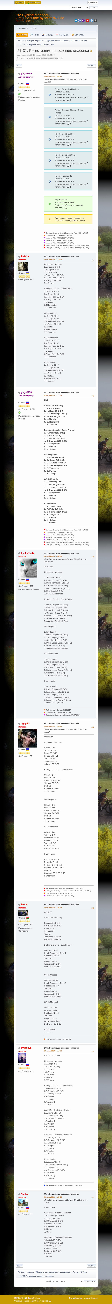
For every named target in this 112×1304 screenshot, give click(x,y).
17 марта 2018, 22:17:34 (53, 395)
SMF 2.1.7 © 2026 (20, 1298)
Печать (91, 66)
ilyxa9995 (26, 1048)
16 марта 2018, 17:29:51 (53, 259)
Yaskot (25, 1194)
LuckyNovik (27, 553)
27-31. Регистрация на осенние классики (61, 74)
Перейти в (50, 1281)
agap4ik (25, 723)
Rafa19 (25, 256)
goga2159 (26, 73)
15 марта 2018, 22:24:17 (53, 76)
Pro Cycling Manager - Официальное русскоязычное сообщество (40, 18)
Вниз (19, 66)
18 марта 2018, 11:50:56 (53, 726)
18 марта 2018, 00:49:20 (53, 556)
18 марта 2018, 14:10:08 (53, 1051)
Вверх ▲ (94, 1298)
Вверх (19, 1266)
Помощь (72, 1298)
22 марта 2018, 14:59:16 (53, 1197)
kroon (24, 904)
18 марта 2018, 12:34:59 (53, 907)
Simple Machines (34, 1298)
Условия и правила (83, 1298)
